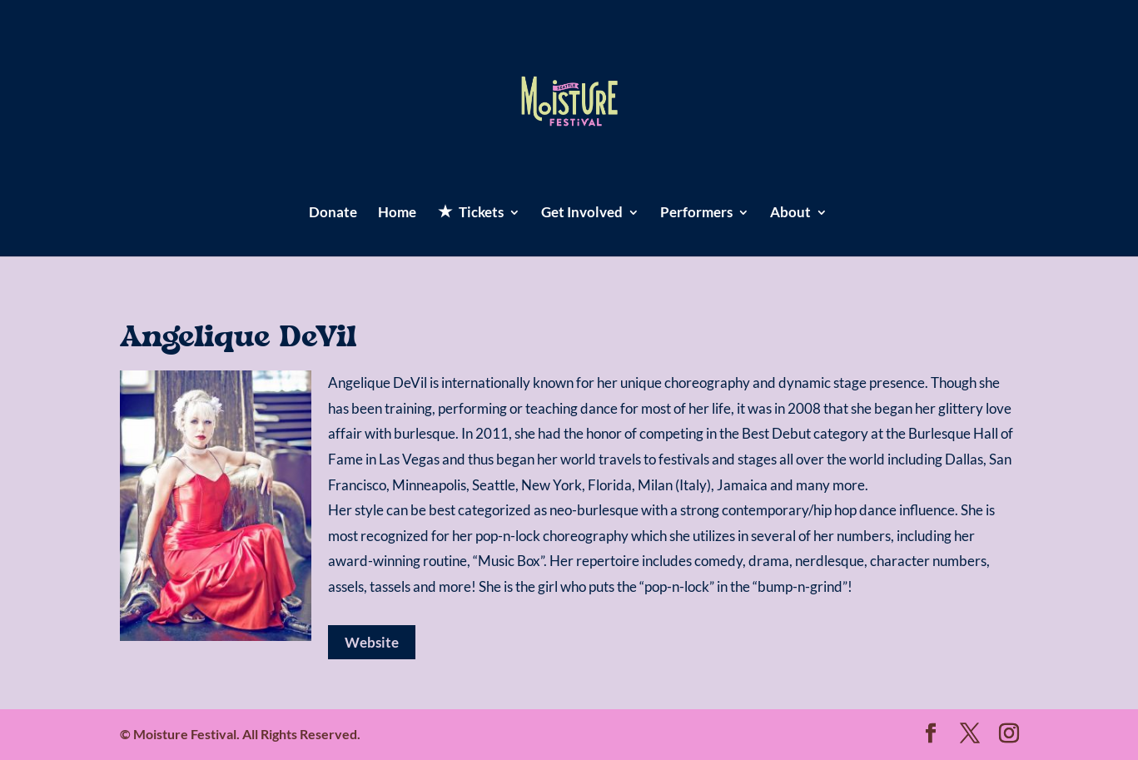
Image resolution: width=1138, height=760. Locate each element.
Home (397, 213)
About (790, 213)
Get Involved (582, 213)
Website (372, 642)
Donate (333, 213)
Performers (696, 213)
